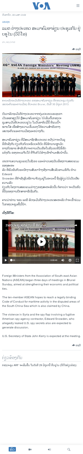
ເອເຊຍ (6, 22)
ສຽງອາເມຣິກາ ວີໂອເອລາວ (22, 230)
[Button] (76, 49)
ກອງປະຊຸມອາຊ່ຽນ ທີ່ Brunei (26, 225)
